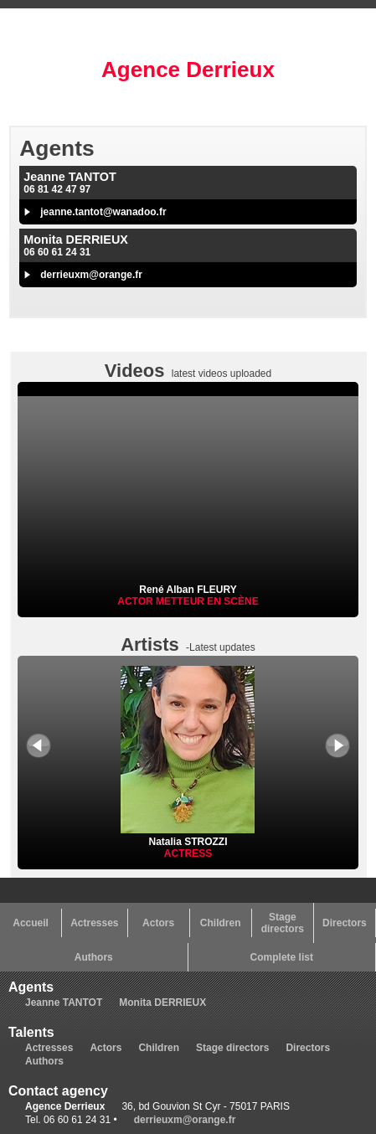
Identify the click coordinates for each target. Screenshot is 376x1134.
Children (220, 923)
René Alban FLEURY (187, 589)
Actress (188, 853)
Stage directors (282, 923)
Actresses (94, 923)
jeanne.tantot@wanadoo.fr (103, 212)
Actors (158, 923)
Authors (94, 957)
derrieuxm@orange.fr (91, 275)
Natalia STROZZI (188, 836)
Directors (344, 923)
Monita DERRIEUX (162, 1002)
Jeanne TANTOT (63, 1002)
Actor (136, 601)
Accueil (31, 923)
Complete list (281, 957)
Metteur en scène (207, 601)
